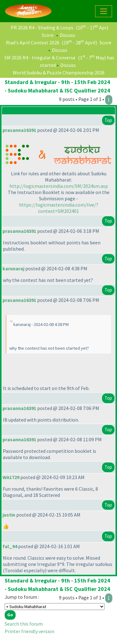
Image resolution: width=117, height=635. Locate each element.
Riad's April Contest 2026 (32, 42)
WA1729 (10, 477)
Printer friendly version (29, 631)
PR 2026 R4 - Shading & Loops (42, 27)
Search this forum (24, 624)
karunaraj (13, 268)
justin (8, 515)
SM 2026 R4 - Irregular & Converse (40, 57)
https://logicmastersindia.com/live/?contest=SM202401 (58, 208)
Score (48, 35)
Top (108, 120)
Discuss (67, 35)
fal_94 (9, 546)
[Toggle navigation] (103, 11)
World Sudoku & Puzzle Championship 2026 (59, 72)
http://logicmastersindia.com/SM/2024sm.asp (58, 186)
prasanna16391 (19, 130)
